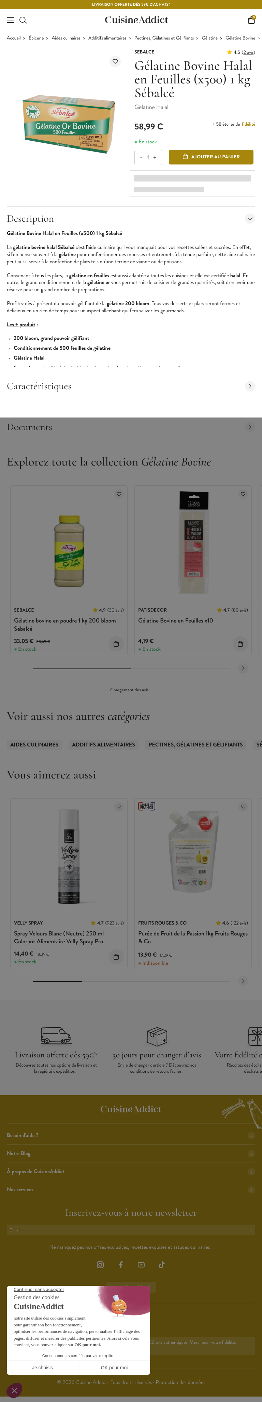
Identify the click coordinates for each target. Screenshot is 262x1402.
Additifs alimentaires (107, 38)
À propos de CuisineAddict (131, 1172)
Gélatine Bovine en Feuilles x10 (175, 620)
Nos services (131, 1190)
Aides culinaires (66, 38)
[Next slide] (243, 668)
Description (131, 218)
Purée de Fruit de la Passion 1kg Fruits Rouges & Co (193, 937)
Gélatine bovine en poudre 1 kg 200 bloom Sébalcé (65, 624)
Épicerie (36, 38)
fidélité (248, 124)
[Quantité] (148, 157)
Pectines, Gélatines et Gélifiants (164, 38)
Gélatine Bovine (240, 38)
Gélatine (209, 38)
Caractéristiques (131, 386)
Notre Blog (131, 1153)
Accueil (14, 38)
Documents (131, 427)
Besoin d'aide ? (131, 1135)
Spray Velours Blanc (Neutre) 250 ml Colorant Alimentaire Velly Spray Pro (59, 937)
